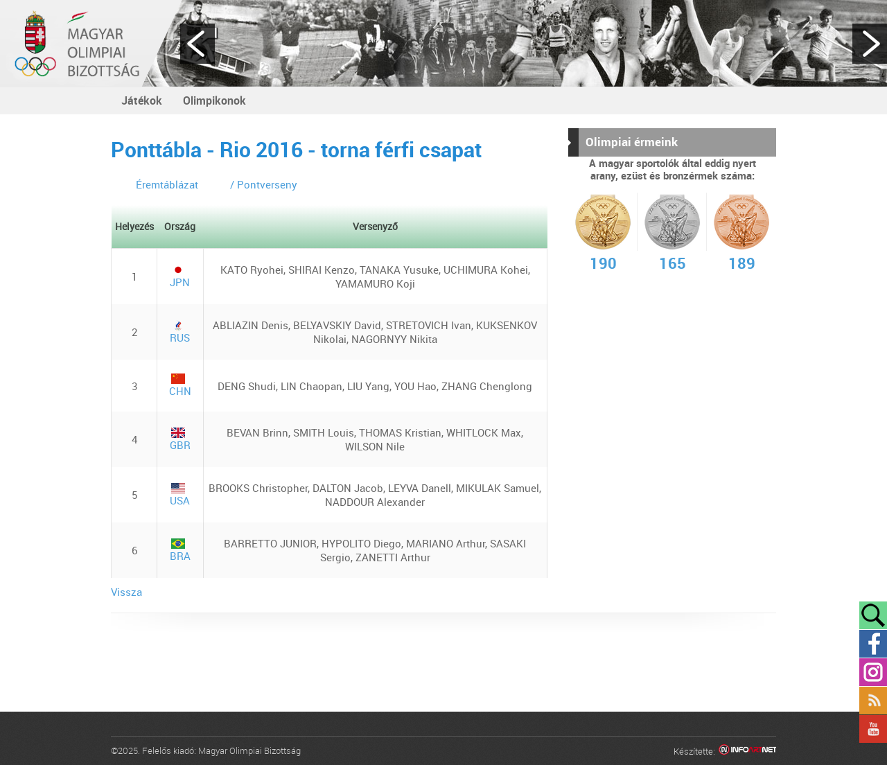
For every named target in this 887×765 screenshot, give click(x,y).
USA (180, 495)
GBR (180, 440)
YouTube (873, 729)
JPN (180, 277)
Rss (873, 700)
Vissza (126, 592)
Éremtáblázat (167, 184)
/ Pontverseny (263, 184)
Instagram (873, 672)
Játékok (141, 100)
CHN (180, 385)
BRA (180, 550)
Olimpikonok (214, 100)
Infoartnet (747, 751)
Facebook (873, 644)
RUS (180, 332)
